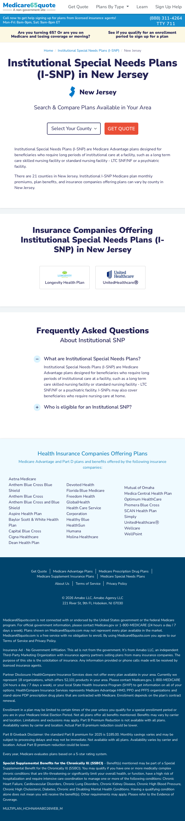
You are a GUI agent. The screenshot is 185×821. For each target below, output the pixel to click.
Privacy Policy (116, 583)
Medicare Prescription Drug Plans (124, 571)
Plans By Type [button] (110, 7)
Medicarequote (29, 5)
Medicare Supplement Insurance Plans (65, 576)
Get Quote (78, 7)
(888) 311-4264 (166, 18)
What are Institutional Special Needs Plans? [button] (92, 358)
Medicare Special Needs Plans (122, 576)
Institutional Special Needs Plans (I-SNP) (88, 50)
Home (48, 50)
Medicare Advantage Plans (73, 571)
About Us (62, 583)
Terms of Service (88, 583)
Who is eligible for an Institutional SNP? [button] (88, 407)
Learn (142, 7)
